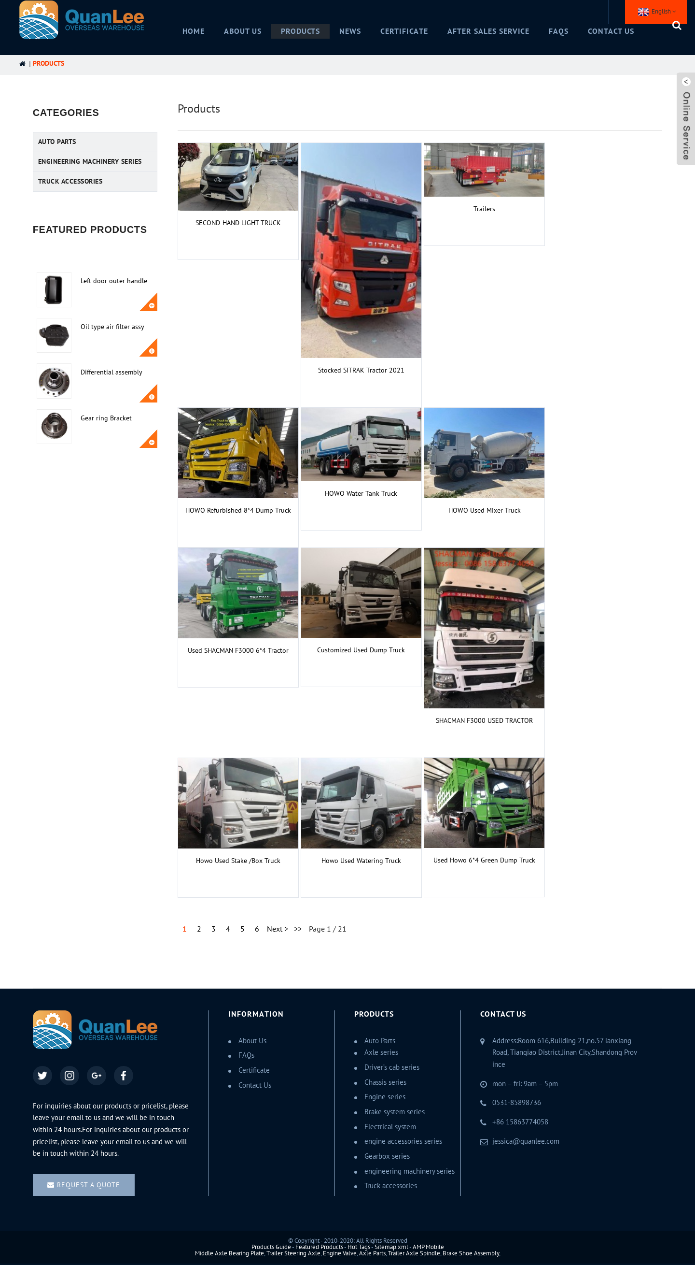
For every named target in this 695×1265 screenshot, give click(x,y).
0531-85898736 (516, 1102)
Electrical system (390, 1126)
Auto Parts (57, 141)
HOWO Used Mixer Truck (484, 510)
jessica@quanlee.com (525, 1141)
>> (298, 929)
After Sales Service (488, 31)
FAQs (559, 31)
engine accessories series (403, 1141)
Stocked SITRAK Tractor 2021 (361, 370)
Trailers (484, 209)
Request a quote (88, 1185)
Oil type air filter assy (112, 327)
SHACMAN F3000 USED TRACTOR (484, 721)
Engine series (384, 1096)
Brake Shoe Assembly (471, 1253)
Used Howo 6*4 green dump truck (484, 860)
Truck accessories (70, 181)
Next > (277, 929)
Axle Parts (372, 1253)
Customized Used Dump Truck (361, 650)
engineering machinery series (90, 161)
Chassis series (385, 1082)
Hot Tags (359, 1247)
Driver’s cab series (391, 1067)
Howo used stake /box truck (238, 861)
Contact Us (611, 31)
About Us (243, 31)
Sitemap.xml (391, 1247)
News (350, 31)
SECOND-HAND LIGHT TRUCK (238, 223)
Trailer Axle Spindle (414, 1253)
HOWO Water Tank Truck (361, 493)
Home (193, 31)
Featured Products (319, 1247)
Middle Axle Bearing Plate (229, 1253)
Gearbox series (387, 1156)
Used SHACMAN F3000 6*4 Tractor (238, 651)
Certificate (404, 31)
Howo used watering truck (361, 861)
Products (300, 31)
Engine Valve (340, 1253)
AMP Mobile (428, 1247)
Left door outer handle (114, 281)
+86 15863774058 (520, 1122)
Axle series (381, 1052)
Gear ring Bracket (106, 418)
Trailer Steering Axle (293, 1253)
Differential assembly (111, 372)
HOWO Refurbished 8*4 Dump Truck (238, 510)
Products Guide (271, 1247)
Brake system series (394, 1111)
